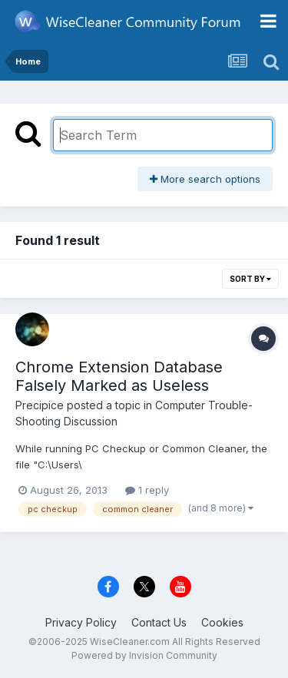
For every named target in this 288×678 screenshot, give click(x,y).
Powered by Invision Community (144, 655)
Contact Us (159, 622)
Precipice (39, 405)
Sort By (250, 278)
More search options (205, 179)
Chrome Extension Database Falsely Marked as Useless (119, 376)
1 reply (147, 490)
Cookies (222, 622)
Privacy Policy (81, 622)
